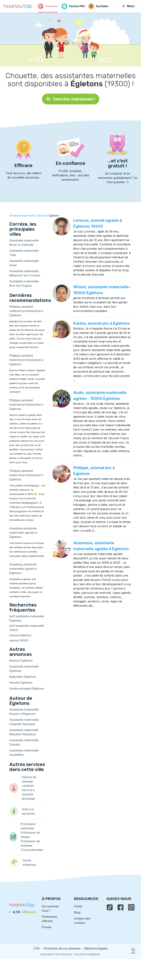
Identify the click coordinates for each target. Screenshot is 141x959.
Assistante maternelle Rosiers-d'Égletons (24, 712)
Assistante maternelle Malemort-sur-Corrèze (24, 273)
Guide (78, 906)
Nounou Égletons (21, 660)
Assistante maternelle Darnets (24, 742)
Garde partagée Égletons (26, 688)
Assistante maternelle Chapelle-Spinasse (24, 722)
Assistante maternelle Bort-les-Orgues (24, 283)
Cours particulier (32, 850)
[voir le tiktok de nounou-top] (109, 907)
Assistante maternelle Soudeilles (24, 752)
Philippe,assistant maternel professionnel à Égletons (26, 311)
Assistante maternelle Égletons (24, 669)
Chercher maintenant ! (70, 99)
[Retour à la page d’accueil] (18, 6)
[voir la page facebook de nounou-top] (120, 907)
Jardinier (28, 786)
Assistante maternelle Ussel (24, 263)
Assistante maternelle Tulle (24, 253)
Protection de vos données (62, 948)
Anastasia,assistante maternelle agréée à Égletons (23, 532)
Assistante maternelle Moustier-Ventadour (24, 732)
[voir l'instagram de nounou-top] (131, 907)
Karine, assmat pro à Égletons (101, 323)
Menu (128, 6)
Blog (77, 912)
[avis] (22, 912)
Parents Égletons (20, 682)
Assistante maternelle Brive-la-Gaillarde (24, 242)
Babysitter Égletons (22, 676)
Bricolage (28, 798)
